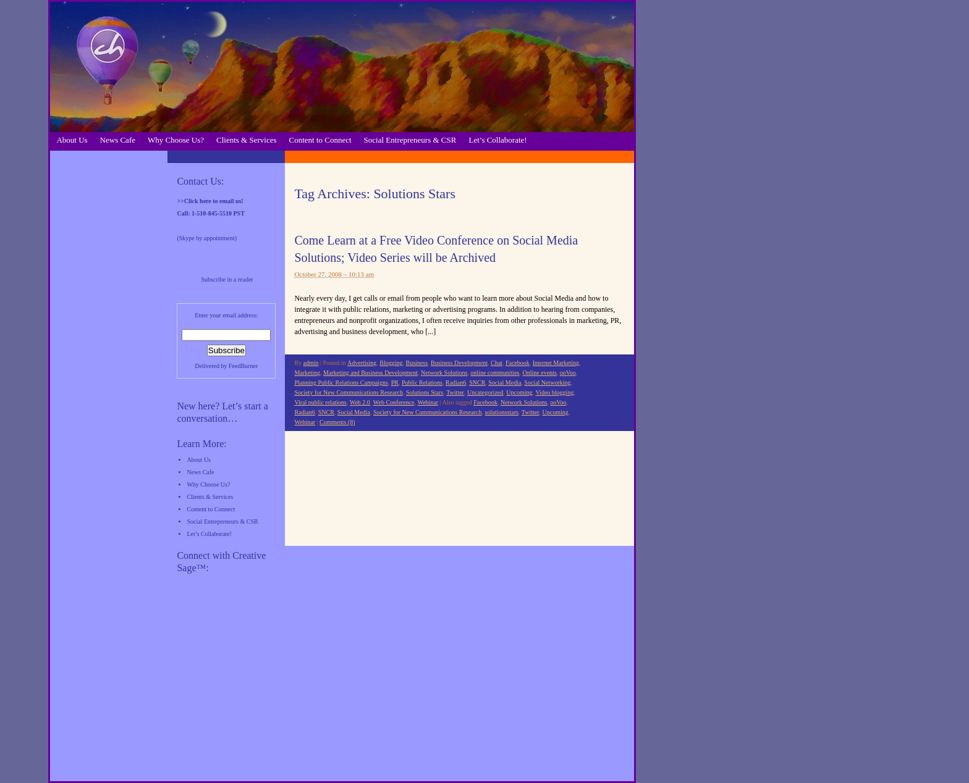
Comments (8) (337, 422)
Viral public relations (320, 402)
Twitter (455, 392)
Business (416, 362)
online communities (494, 372)
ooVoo (568, 372)
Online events (540, 372)
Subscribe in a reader (227, 279)
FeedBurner (243, 365)
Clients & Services (246, 139)
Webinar (428, 402)
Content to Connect (320, 139)
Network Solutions (444, 372)
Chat (496, 362)
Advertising (361, 362)
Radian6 (456, 382)
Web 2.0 (360, 402)
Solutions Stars (424, 392)
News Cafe (117, 139)
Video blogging (554, 392)
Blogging (390, 362)
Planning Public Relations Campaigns (340, 382)
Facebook (518, 362)
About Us (71, 139)
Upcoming (519, 392)
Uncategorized (485, 392)
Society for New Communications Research (348, 392)
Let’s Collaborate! (497, 139)
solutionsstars (501, 412)
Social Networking (547, 382)
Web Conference (394, 402)
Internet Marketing (556, 362)
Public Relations (422, 382)
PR (395, 382)
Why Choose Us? (176, 139)
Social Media (504, 382)
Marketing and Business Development (370, 372)
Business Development (459, 362)
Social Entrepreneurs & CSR (410, 139)
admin (311, 362)
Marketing (307, 372)
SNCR (477, 382)
